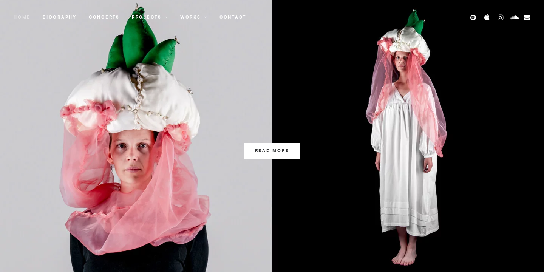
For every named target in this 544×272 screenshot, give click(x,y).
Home (22, 17)
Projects (150, 17)
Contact (232, 17)
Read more (272, 151)
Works (193, 17)
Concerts (104, 17)
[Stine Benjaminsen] (286, 17)
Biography (60, 17)
